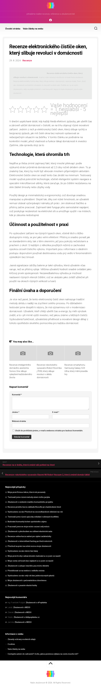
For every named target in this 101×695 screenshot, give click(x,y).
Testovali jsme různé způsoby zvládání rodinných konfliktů (33, 517)
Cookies (11, 644)
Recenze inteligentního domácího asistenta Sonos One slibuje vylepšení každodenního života (20, 371)
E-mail (55, 412)
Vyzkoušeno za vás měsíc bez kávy (23, 551)
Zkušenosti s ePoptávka (36, 602)
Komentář (17, 394)
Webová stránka (19, 421)
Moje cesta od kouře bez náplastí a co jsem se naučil (30, 561)
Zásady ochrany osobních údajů (22, 639)
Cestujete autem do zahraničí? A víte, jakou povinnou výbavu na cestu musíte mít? (43, 654)
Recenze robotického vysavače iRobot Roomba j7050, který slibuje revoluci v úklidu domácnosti (49, 371)
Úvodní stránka (12, 28)
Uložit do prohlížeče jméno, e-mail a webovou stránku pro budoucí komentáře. (49, 431)
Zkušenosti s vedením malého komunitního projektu (30, 502)
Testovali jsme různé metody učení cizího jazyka (29, 497)
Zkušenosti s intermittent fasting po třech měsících (30, 541)
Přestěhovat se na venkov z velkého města (26, 571)
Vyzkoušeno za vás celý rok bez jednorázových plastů (31, 575)
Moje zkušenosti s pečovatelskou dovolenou (27, 580)
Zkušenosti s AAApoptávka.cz (27, 617)
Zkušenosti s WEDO (21, 607)
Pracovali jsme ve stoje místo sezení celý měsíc (28, 526)
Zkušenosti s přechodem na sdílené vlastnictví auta (30, 531)
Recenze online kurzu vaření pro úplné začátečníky (29, 536)
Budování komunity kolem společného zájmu (27, 522)
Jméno (15, 412)
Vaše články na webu (33, 28)
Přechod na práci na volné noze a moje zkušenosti (29, 546)
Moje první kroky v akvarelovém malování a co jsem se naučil (34, 556)
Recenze (27, 60)
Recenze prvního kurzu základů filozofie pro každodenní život (34, 507)
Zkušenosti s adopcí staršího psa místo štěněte (28, 566)
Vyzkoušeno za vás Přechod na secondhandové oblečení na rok (35, 512)
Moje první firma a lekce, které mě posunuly (26, 492)
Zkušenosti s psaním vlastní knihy (22, 585)
